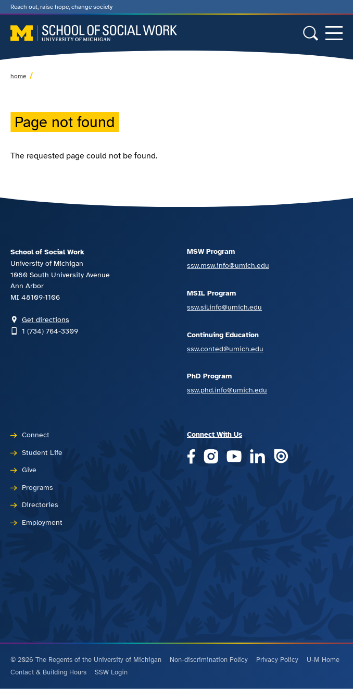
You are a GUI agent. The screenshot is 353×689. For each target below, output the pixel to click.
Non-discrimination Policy (209, 660)
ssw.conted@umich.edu (225, 348)
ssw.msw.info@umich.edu (228, 265)
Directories (40, 504)
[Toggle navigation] (334, 33)
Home (18, 76)
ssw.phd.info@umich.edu (227, 390)
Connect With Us (214, 434)
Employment (42, 522)
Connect (35, 434)
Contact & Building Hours (48, 672)
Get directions (45, 319)
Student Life (42, 452)
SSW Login (111, 672)
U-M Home (323, 660)
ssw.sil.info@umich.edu (224, 307)
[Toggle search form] (310, 33)
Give (29, 469)
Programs (37, 487)
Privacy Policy (277, 660)
